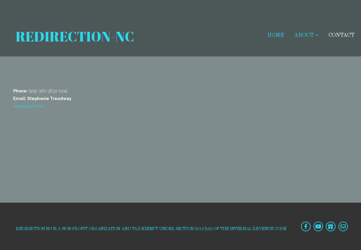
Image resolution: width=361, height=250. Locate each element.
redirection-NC (73, 36)
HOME (275, 35)
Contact (342, 35)
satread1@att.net (28, 106)
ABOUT (306, 35)
